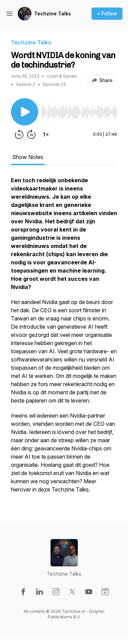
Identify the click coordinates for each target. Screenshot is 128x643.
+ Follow (107, 13)
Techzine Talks (52, 13)
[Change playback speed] (46, 134)
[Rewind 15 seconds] (19, 134)
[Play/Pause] (24, 112)
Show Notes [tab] (27, 157)
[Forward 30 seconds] (31, 134)
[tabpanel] (64, 338)
